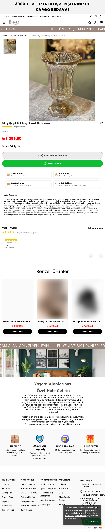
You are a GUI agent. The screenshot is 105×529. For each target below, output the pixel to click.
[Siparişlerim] (95, 22)
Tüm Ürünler (26, 510)
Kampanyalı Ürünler (30, 505)
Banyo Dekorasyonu (30, 488)
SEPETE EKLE (17, 331)
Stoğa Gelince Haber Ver (52, 155)
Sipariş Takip (7, 497)
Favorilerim (7, 505)
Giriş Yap (6, 484)
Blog (61, 492)
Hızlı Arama (64, 488)
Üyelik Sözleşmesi (48, 488)
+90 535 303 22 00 (90, 491)
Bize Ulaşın (45, 504)
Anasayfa (6, 16)
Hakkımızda (64, 484)
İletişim (62, 504)
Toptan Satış (56, 16)
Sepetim (6, 501)
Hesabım (6, 488)
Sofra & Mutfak (28, 497)
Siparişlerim (44, 16)
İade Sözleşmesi (47, 500)
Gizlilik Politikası (47, 484)
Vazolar (23, 35)
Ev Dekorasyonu (10, 35)
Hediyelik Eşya (27, 501)
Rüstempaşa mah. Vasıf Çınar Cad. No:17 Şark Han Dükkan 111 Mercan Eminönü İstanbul (90, 503)
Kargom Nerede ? (18, 16)
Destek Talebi (32, 16)
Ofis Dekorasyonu (29, 492)
